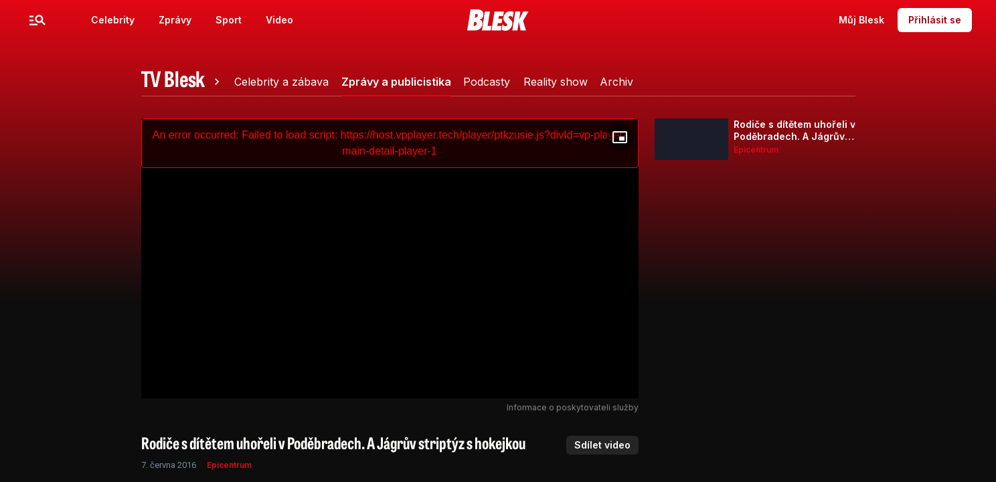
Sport (229, 19)
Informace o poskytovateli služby (573, 407)
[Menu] (37, 20)
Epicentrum (229, 465)
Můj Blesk (861, 19)
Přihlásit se (934, 19)
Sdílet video (602, 445)
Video (279, 19)
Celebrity (113, 19)
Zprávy (175, 19)
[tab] (182, 81)
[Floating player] (619, 137)
